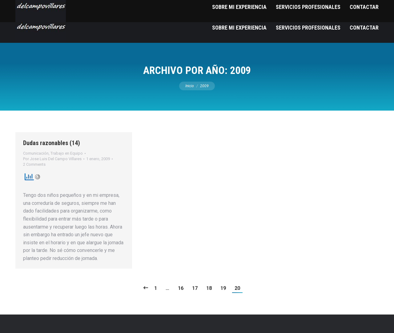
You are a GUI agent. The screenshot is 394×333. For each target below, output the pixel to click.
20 (237, 288)
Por (52, 158)
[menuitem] (239, 27)
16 (180, 288)
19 (223, 288)
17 (195, 288)
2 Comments (34, 164)
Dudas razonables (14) (51, 143)
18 (209, 288)
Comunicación (36, 153)
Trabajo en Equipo (66, 153)
